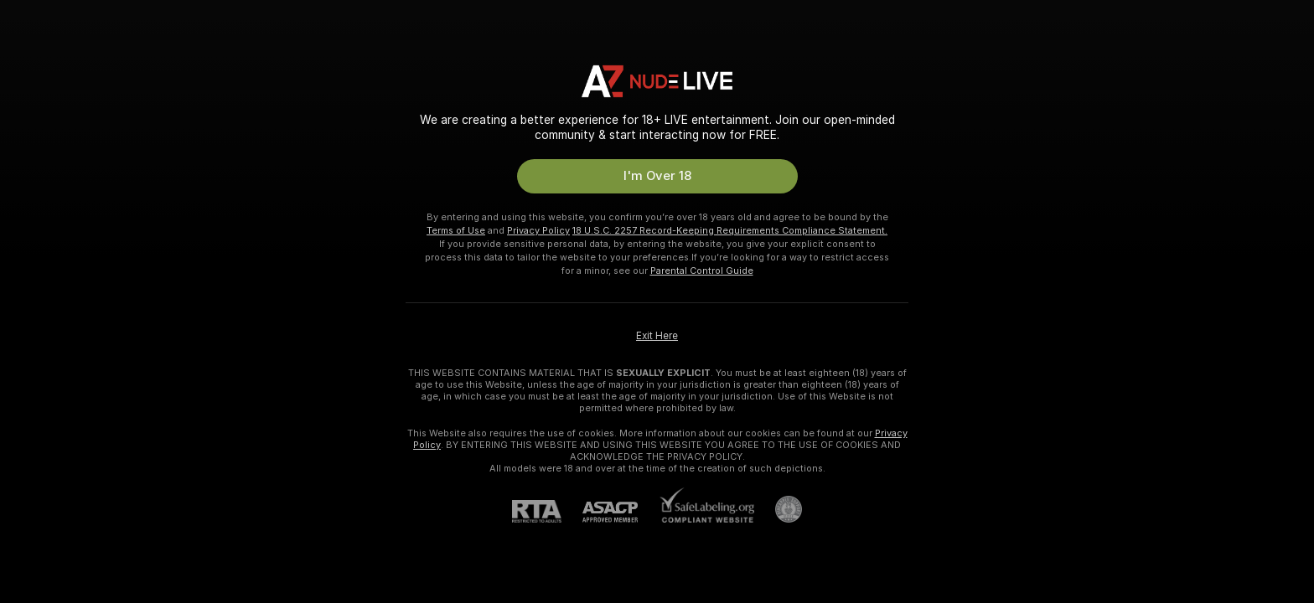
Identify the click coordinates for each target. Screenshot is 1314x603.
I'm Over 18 (657, 175)
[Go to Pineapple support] (778, 509)
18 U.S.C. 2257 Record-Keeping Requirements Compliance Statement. (729, 230)
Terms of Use (456, 230)
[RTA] (547, 511)
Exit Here (657, 336)
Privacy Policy (538, 230)
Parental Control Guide (701, 270)
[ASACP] (620, 512)
